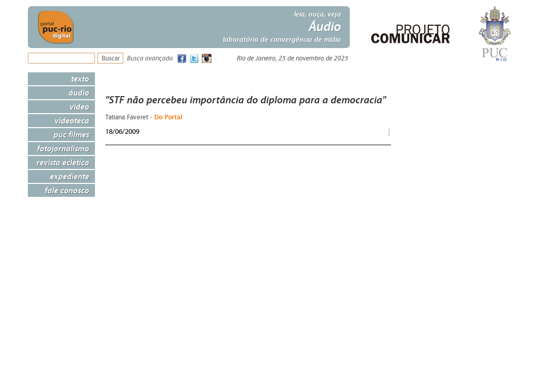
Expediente (69, 176)
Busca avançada (150, 58)
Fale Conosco (67, 190)
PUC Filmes (71, 134)
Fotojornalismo (63, 148)
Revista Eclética (63, 162)
